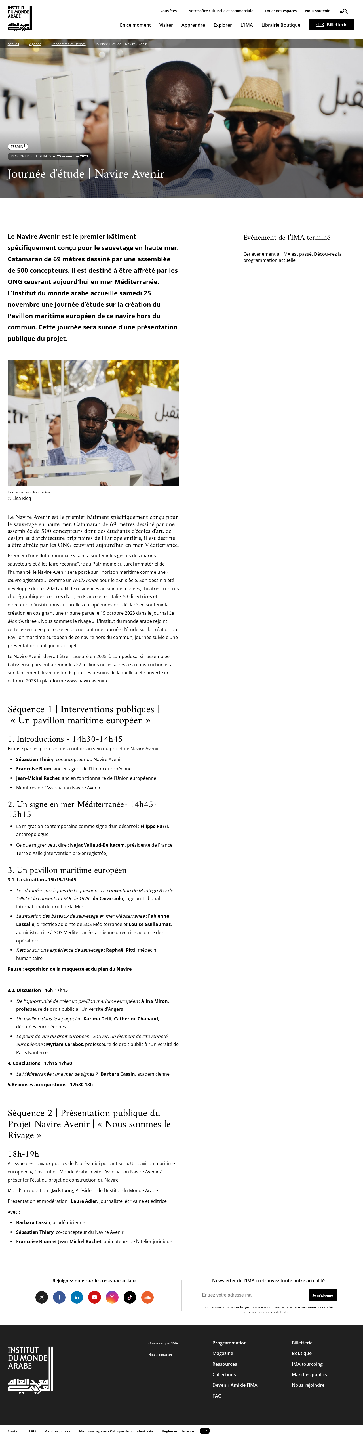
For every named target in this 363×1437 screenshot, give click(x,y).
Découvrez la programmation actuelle (292, 257)
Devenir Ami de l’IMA (235, 1385)
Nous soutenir (317, 10)
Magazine (222, 1353)
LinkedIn (77, 1297)
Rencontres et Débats (69, 43)
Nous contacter (160, 1354)
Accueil (13, 43)
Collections (224, 1374)
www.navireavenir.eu (89, 681)
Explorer (223, 25)
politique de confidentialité (273, 1312)
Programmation (229, 1343)
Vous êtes (168, 10)
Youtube (94, 1297)
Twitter (41, 1297)
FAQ (217, 1396)
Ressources (224, 1364)
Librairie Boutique (280, 25)
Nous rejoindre (308, 1385)
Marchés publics (309, 1374)
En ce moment (135, 25)
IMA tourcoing (307, 1364)
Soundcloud (147, 1297)
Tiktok (130, 1297)
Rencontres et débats (31, 156)
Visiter (166, 25)
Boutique (302, 1353)
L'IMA (246, 25)
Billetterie (337, 25)
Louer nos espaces (281, 10)
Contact (14, 1431)
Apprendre (193, 25)
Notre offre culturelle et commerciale (220, 10)
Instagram (112, 1297)
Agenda (35, 43)
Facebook (59, 1297)
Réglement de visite (178, 1431)
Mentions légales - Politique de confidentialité (116, 1431)
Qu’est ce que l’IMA (163, 1343)
